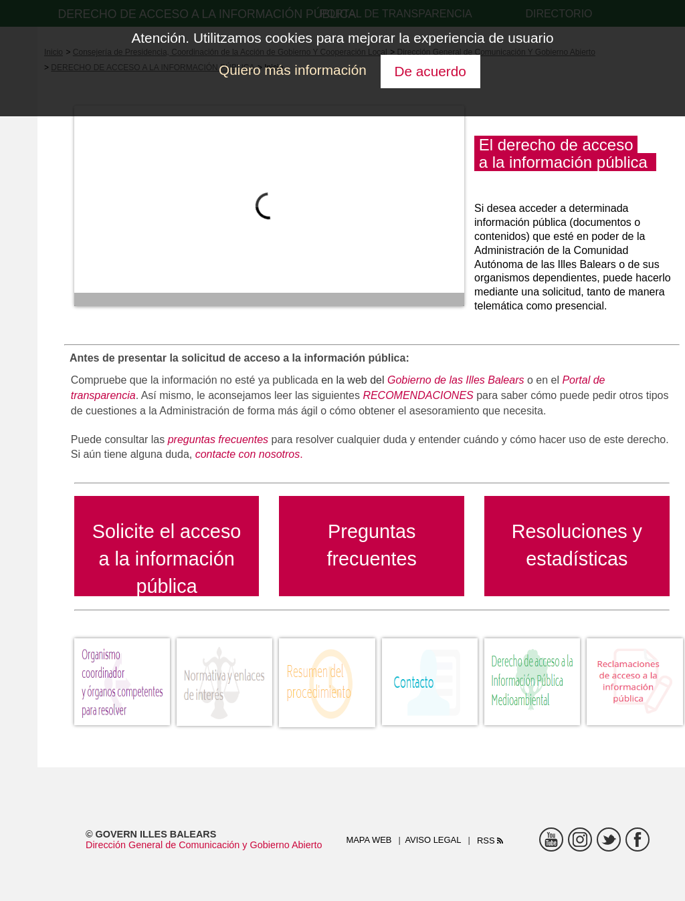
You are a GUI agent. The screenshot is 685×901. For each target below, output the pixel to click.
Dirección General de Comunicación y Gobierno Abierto (204, 845)
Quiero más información (293, 70)
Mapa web (368, 840)
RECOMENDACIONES (418, 395)
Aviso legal (433, 840)
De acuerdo (430, 71)
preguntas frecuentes (218, 439)
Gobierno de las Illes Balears (454, 380)
